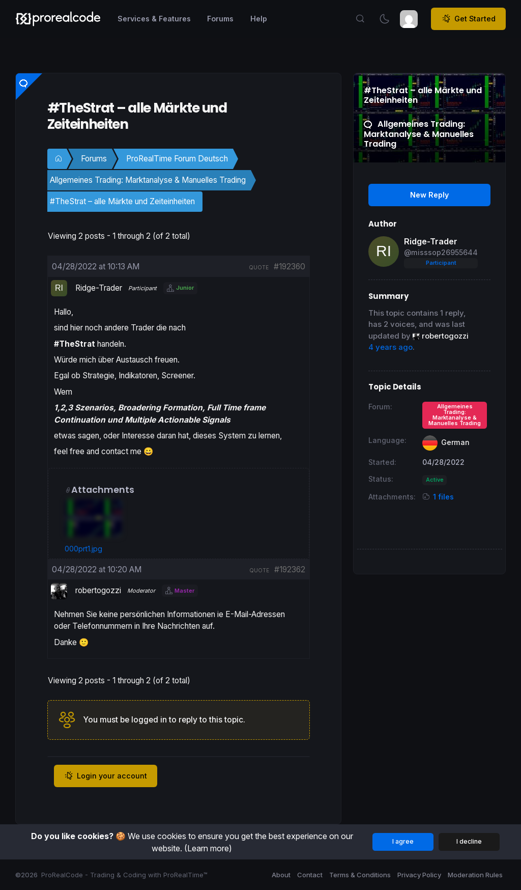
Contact (310, 875)
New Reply (429, 194)
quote (259, 267)
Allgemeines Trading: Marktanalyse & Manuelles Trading (148, 180)
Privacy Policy (419, 875)
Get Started (469, 19)
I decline (469, 841)
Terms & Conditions (360, 875)
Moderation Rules (475, 875)
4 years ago (390, 347)
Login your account (105, 776)
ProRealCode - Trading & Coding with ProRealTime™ (124, 875)
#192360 (289, 266)
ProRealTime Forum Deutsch (177, 158)
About (281, 875)
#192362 (289, 569)
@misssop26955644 (441, 252)
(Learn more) (208, 848)
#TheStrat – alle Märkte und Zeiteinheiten (122, 201)
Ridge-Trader (430, 241)
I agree (403, 841)
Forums (94, 158)
